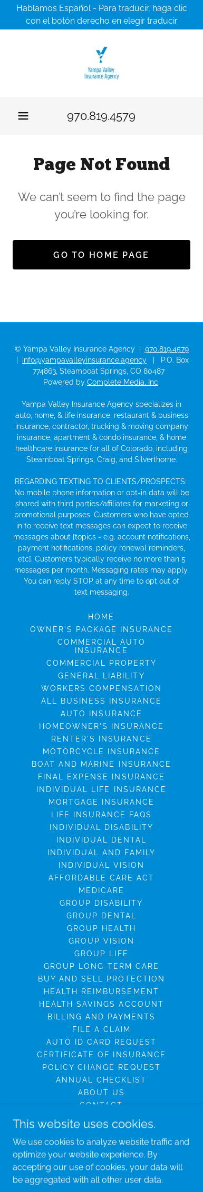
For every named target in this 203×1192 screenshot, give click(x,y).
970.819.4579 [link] (101, 116)
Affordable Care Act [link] (101, 878)
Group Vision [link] (101, 941)
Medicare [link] (101, 890)
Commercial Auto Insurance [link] (101, 646)
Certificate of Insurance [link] (101, 1054)
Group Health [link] (101, 928)
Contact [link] (101, 1105)
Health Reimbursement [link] (101, 991)
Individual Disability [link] (101, 827)
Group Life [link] (101, 953)
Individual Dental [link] (101, 840)
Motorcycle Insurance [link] (101, 751)
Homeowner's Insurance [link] (101, 726)
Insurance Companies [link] (101, 1118)
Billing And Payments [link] (101, 1017)
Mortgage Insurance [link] (101, 802)
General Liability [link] (101, 676)
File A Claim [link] (101, 1029)
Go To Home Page (101, 255)
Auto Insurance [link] (101, 713)
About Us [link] (101, 1092)
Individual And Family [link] (101, 852)
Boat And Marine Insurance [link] (101, 764)
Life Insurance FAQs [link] (101, 814)
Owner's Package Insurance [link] (101, 629)
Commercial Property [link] (101, 663)
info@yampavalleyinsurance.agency (84, 360)
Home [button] (101, 617)
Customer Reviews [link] (101, 1130)
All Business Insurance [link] (101, 701)
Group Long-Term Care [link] (101, 966)
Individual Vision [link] (101, 865)
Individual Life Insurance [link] (101, 789)
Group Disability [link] (101, 903)
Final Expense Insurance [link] (101, 777)
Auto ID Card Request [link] (101, 1042)
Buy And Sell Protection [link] (101, 979)
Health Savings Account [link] (101, 1004)
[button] (23, 115)
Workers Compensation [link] (101, 688)
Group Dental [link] (101, 915)
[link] (102, 63)
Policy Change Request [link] (101, 1067)
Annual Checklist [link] (101, 1080)
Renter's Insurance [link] (101, 739)
